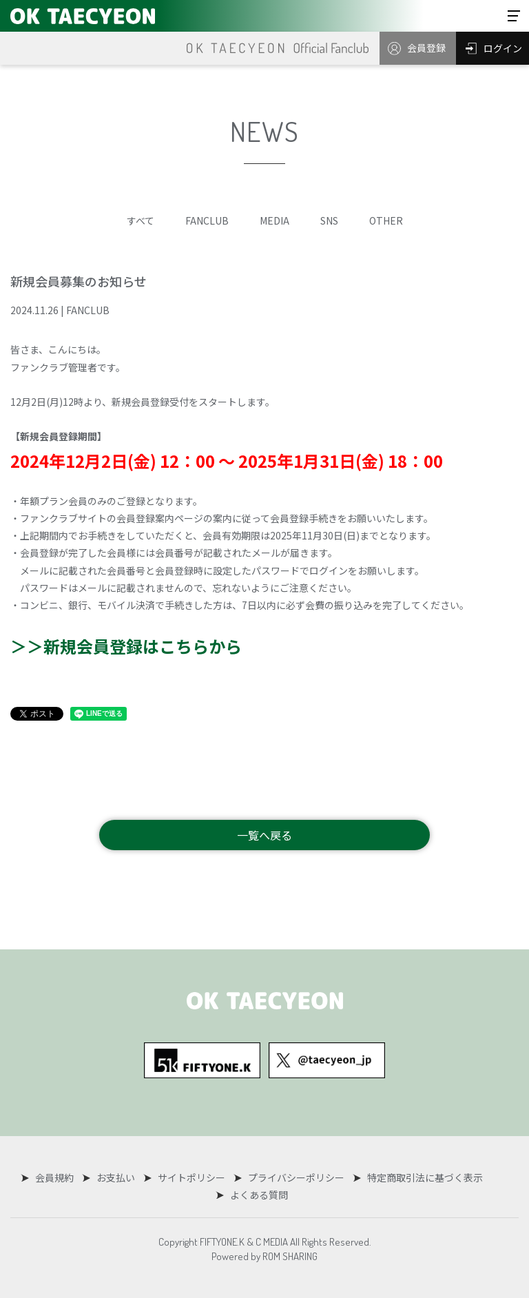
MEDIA (274, 220)
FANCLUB (207, 220)
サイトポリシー (191, 1177)
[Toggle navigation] (514, 16)
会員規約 (56, 1177)
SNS (329, 220)
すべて (140, 220)
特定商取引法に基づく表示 (421, 1177)
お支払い (116, 1177)
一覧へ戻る (264, 835)
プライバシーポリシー (294, 1177)
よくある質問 (258, 1195)
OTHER (386, 220)
